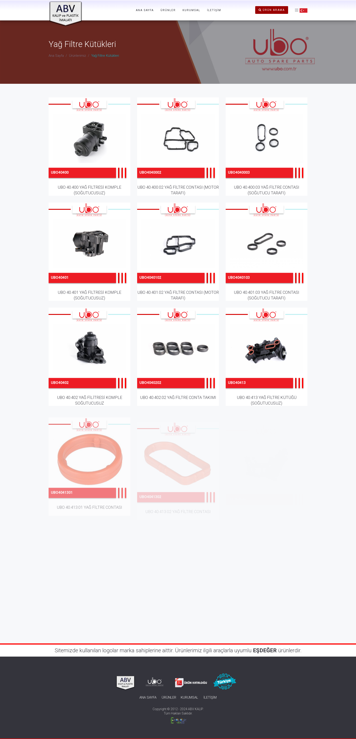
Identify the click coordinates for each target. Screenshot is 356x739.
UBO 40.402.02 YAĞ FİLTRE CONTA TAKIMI (178, 405)
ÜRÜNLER (168, 10)
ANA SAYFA (145, 10)
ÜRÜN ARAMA (272, 10)
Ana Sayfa (56, 56)
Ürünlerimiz (77, 56)
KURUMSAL (191, 10)
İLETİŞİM (214, 10)
